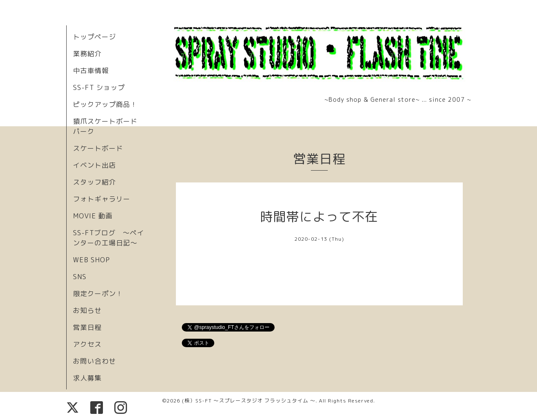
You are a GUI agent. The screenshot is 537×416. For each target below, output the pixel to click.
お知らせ (87, 310)
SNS (79, 276)
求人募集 (87, 378)
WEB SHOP (91, 259)
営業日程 (87, 327)
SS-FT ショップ (99, 87)
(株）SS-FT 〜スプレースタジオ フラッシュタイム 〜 (249, 400)
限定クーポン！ (98, 293)
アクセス (87, 344)
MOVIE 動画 (93, 215)
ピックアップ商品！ (105, 104)
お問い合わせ (94, 361)
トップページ (94, 36)
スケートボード (98, 148)
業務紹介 (87, 53)
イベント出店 (94, 165)
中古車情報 (91, 70)
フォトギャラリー (101, 199)
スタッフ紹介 (94, 182)
